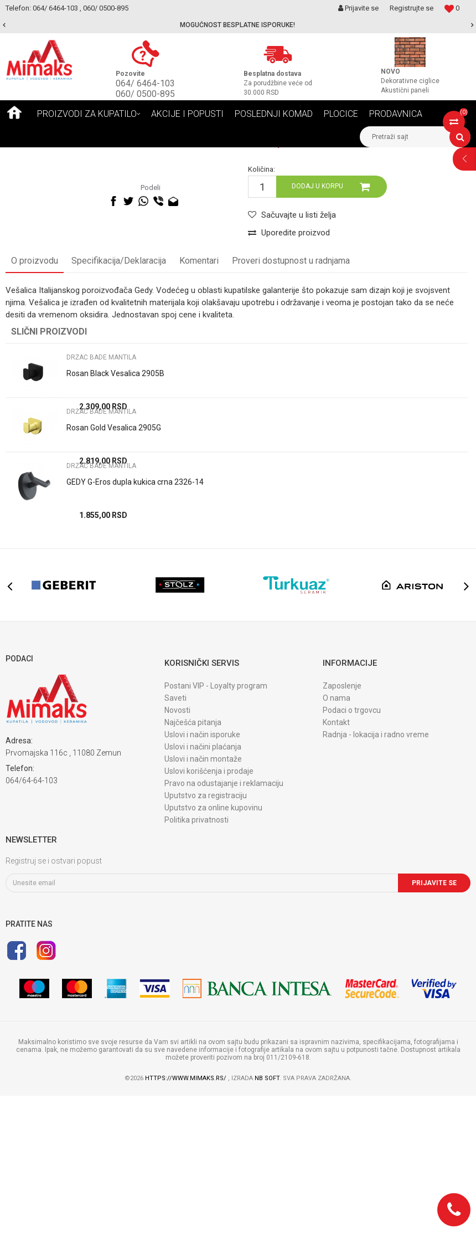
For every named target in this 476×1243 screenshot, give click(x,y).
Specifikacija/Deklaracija (118, 408)
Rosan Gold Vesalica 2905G (113, 575)
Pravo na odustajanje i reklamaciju (223, 930)
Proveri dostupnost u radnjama (291, 408)
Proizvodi (83, 156)
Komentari (199, 408)
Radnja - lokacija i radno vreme (376, 881)
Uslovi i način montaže (203, 906)
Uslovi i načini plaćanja (202, 894)
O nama (336, 845)
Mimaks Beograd (32, 156)
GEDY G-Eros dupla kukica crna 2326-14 (135, 629)
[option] (238, 25)
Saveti (175, 845)
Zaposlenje (342, 833)
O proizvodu (34, 408)
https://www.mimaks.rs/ (186, 1225)
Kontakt (336, 869)
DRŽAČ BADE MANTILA (220, 156)
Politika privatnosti (196, 967)
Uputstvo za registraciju (205, 942)
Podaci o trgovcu (352, 857)
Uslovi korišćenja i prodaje (208, 918)
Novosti (177, 857)
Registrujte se (411, 8)
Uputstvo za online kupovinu (213, 955)
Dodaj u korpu (317, 333)
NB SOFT (267, 1225)
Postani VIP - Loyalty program (215, 833)
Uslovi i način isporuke (202, 881)
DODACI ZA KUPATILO (141, 156)
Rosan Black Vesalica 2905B (115, 520)
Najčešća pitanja (192, 869)
